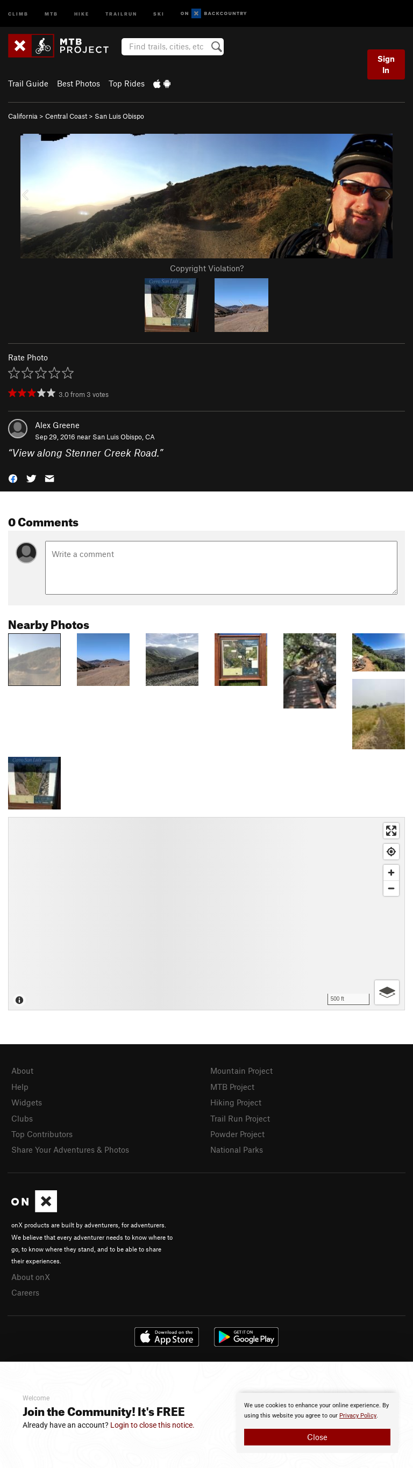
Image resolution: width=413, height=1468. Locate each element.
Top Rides (127, 83)
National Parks (236, 1149)
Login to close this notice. (152, 1425)
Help (20, 1086)
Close (317, 1437)
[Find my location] (391, 851)
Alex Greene (57, 425)
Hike (81, 13)
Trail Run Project (240, 1118)
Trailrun (121, 13)
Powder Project (237, 1134)
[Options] (387, 992)
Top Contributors (42, 1134)
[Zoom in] (391, 872)
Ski (159, 13)
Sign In (386, 64)
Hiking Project (235, 1102)
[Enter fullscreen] (391, 830)
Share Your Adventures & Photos (70, 1149)
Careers (25, 1292)
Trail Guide (28, 83)
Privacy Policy (357, 1415)
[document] (317, 1422)
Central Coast (66, 116)
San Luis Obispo (119, 116)
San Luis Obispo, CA (123, 436)
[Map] (206, 914)
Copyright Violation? (207, 268)
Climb (18, 13)
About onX (30, 1277)
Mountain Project (241, 1070)
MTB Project (232, 1086)
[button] (13, 478)
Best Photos (78, 83)
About (22, 1070)
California (23, 116)
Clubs (22, 1118)
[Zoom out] (391, 888)
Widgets (26, 1102)
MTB (51, 13)
